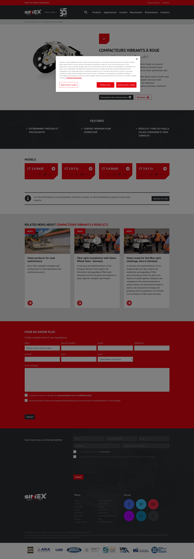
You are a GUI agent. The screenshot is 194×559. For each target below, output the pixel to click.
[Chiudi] (137, 59)
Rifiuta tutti (105, 85)
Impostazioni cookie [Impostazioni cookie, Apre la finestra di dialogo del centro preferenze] (69, 85)
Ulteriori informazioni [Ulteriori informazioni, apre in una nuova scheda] (74, 78)
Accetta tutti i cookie (126, 85)
